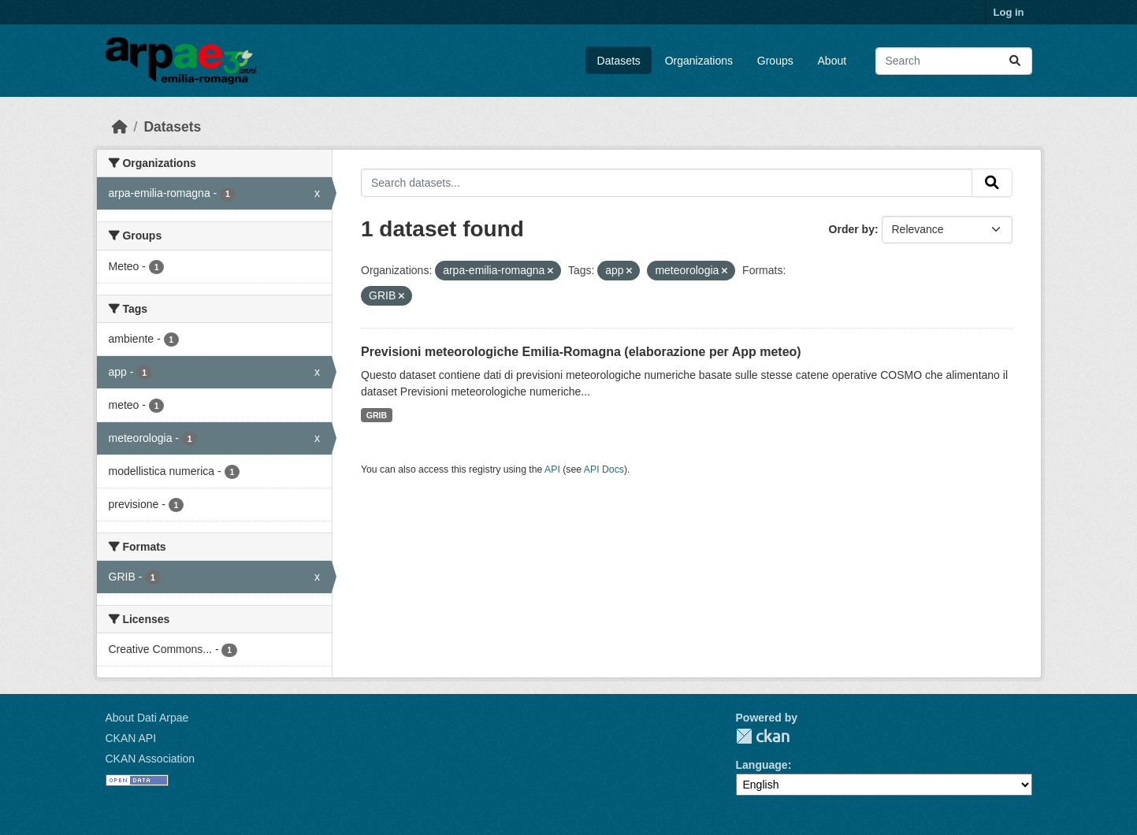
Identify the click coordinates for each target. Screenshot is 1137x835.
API (552, 469)
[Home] (120, 127)
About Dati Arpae (147, 717)
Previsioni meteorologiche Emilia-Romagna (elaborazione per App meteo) (581, 351)
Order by (852, 229)
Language (762, 765)
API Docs (604, 469)
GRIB (376, 415)
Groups (775, 60)
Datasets (619, 60)
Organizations (699, 60)
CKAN (763, 736)
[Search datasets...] (953, 61)
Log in (1009, 12)
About (832, 60)
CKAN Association (150, 758)
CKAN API (131, 738)
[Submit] (1015, 61)
